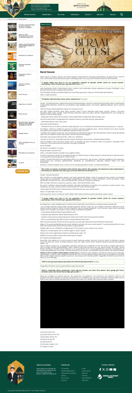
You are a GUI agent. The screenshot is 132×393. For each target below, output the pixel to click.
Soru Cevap (60, 14)
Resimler (85, 373)
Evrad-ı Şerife (86, 371)
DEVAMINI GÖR (22, 171)
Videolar (84, 375)
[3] (41, 337)
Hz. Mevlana (65, 368)
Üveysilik (64, 380)
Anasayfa (10, 19)
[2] (41, 334)
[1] (41, 332)
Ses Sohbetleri (87, 378)
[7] (41, 346)
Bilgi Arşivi (100, 14)
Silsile (84, 368)
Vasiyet (63, 375)
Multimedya (74, 14)
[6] (41, 344)
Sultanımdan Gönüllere (68, 373)
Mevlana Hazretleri (30, 14)
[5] (41, 342)
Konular (16, 19)
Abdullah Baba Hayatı (68, 371)
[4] (41, 339)
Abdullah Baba (46, 14)
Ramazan (113, 14)
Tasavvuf (87, 14)
